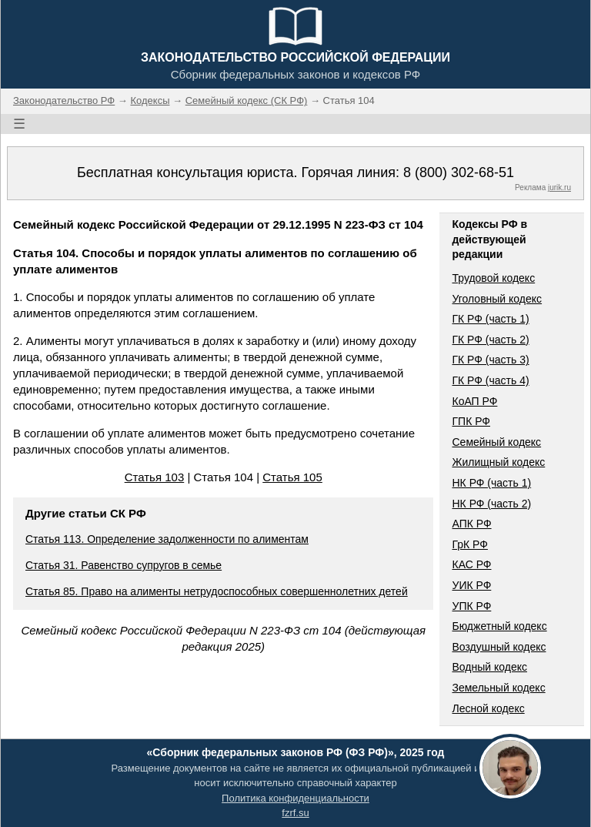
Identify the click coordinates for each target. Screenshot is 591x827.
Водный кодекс (489, 667)
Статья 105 (292, 477)
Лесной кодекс (488, 708)
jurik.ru (559, 187)
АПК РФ (471, 523)
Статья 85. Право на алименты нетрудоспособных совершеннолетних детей (216, 591)
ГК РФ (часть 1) (490, 319)
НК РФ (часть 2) (491, 503)
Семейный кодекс (496, 442)
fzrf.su (295, 813)
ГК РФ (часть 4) (490, 380)
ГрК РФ (469, 544)
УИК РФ (471, 585)
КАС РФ (471, 564)
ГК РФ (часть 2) (490, 339)
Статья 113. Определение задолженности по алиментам (167, 539)
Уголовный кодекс (497, 299)
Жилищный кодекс (498, 462)
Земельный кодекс (498, 687)
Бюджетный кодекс (499, 626)
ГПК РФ (471, 421)
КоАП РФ (474, 401)
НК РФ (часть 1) (491, 483)
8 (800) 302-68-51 (458, 172)
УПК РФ (471, 606)
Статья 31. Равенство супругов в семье (123, 565)
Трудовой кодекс (493, 278)
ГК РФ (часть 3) (490, 359)
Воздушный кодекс (499, 647)
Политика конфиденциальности (295, 798)
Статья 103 (155, 477)
